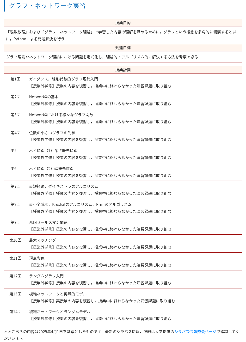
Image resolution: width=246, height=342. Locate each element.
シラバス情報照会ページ (195, 331)
